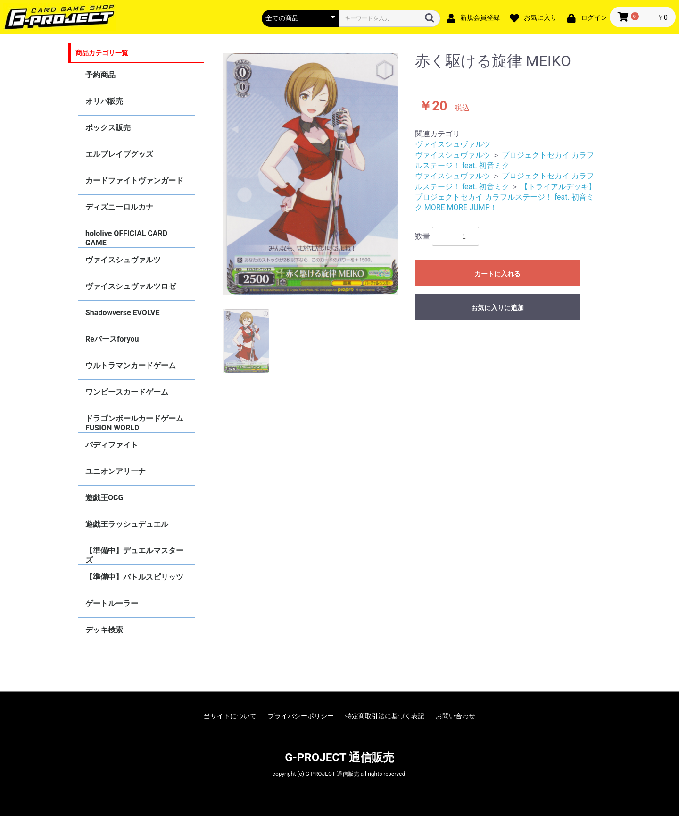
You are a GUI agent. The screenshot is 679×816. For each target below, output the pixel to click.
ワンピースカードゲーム (126, 391)
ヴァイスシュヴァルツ (123, 259)
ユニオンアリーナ (115, 471)
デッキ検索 (104, 629)
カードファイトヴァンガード (134, 180)
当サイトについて (230, 716)
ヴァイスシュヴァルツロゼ (130, 286)
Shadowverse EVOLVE (122, 312)
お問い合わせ (455, 716)
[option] (310, 174)
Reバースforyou (112, 339)
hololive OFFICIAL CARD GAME (126, 238)
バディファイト (111, 444)
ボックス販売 (108, 127)
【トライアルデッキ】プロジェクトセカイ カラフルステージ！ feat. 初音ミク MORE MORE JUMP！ (505, 197)
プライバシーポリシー (301, 716)
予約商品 (100, 74)
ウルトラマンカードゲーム (130, 365)
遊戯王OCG (104, 497)
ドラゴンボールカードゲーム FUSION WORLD (134, 423)
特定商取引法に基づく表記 (384, 716)
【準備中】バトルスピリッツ (134, 576)
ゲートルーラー (111, 603)
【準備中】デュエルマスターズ (134, 555)
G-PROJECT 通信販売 (339, 757)
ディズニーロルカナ (119, 206)
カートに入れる (497, 274)
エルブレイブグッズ (119, 154)
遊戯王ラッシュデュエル (126, 524)
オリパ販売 (104, 101)
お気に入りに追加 (497, 307)
